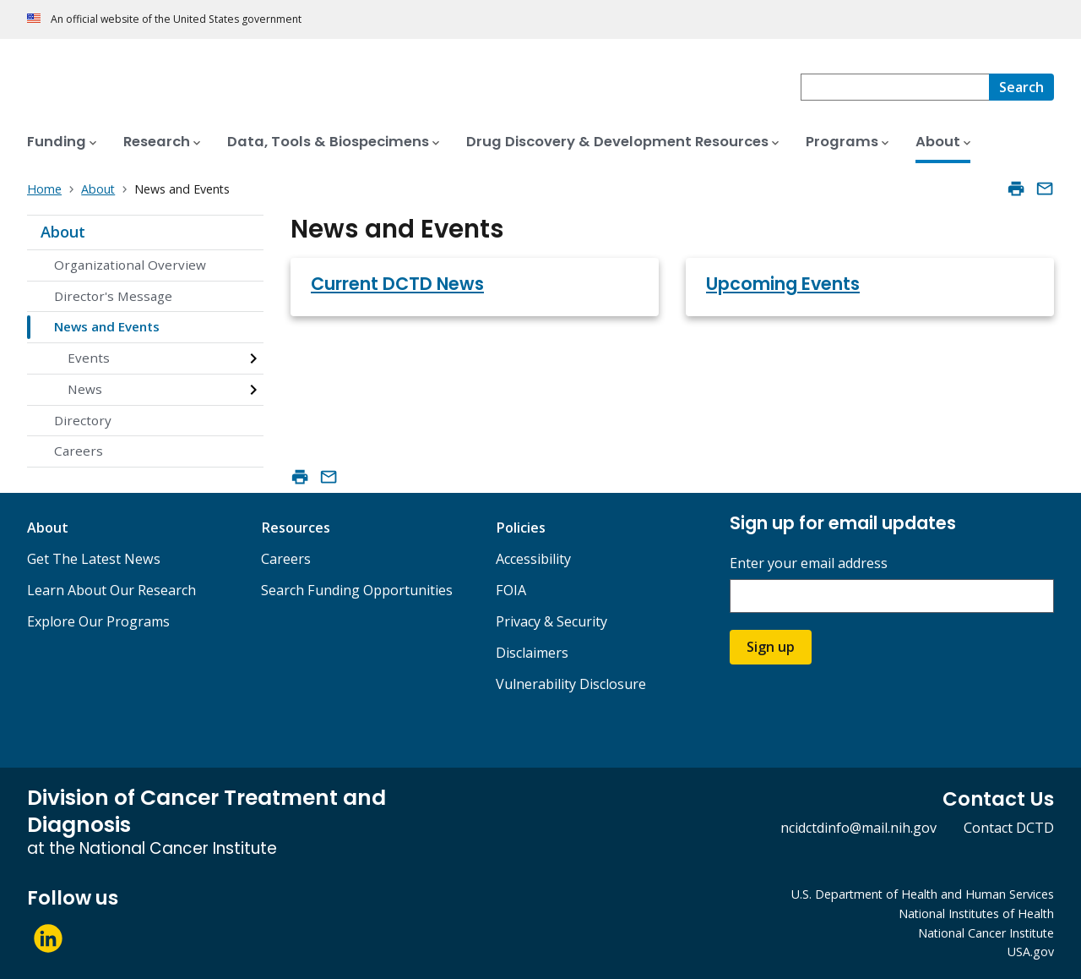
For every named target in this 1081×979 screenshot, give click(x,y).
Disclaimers (532, 652)
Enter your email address (809, 563)
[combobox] (895, 87)
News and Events (107, 326)
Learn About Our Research (111, 590)
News (85, 388)
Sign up (771, 646)
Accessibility (533, 559)
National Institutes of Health (976, 913)
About (63, 232)
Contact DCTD (1009, 827)
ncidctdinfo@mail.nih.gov (858, 827)
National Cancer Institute (986, 933)
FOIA (511, 590)
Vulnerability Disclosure (571, 684)
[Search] (1021, 87)
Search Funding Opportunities (357, 590)
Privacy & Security (551, 621)
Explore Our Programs (98, 621)
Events (89, 357)
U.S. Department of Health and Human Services (922, 894)
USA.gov (1031, 951)
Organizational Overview (130, 264)
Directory (82, 420)
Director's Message (113, 295)
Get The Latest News (93, 559)
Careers (78, 450)
